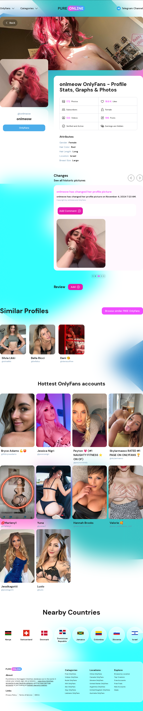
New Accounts (120, 687)
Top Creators (119, 677)
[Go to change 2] (101, 276)
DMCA (37, 695)
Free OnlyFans (70, 674)
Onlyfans (7, 8)
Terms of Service (25, 695)
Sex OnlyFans (70, 687)
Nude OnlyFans (71, 680)
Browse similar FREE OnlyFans (122, 311)
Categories (29, 8)
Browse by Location (122, 674)
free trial (43, 683)
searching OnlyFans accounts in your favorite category (29, 682)
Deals (116, 690)
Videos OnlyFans (71, 677)
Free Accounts (120, 680)
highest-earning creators (37, 685)
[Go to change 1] (99, 276)
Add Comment (70, 211)
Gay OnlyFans (70, 690)
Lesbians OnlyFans (72, 693)
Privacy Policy (11, 695)
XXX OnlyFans (70, 684)
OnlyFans (24, 127)
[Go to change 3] (103, 276)
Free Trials (118, 684)
